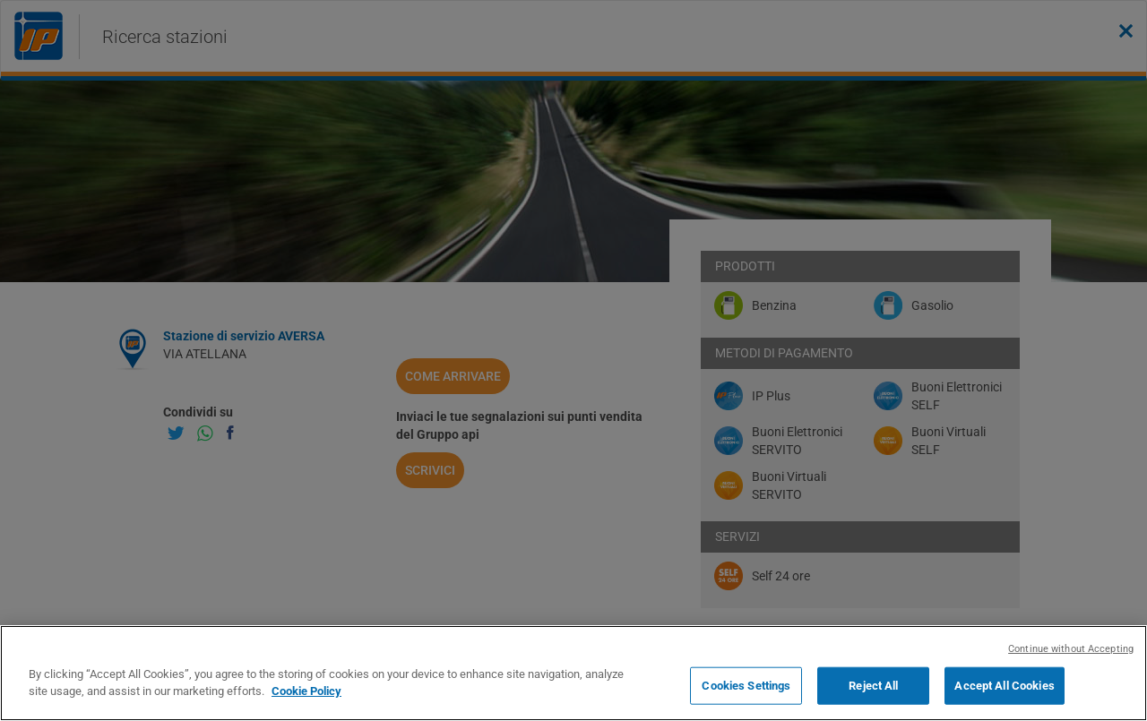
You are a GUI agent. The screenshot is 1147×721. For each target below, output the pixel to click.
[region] (573, 673)
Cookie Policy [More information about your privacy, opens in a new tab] (306, 691)
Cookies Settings (746, 685)
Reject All (873, 685)
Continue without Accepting (1071, 649)
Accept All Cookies (1004, 685)
